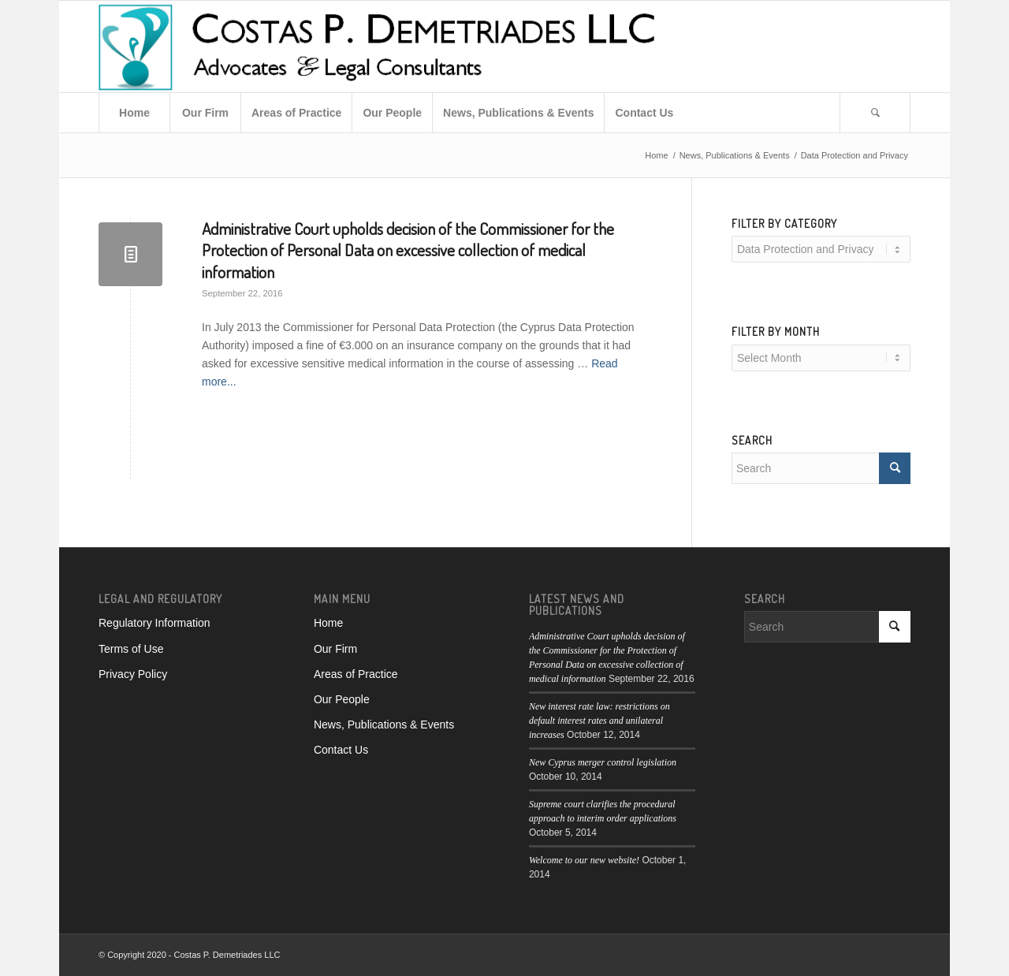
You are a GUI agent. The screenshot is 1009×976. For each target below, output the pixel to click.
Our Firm (335, 649)
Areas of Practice (356, 674)
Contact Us (341, 749)
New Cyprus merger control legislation (602, 762)
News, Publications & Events (384, 724)
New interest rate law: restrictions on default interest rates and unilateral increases (599, 720)
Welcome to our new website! (584, 860)
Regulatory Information (154, 623)
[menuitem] (134, 112)
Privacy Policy (133, 674)
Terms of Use (131, 649)
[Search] (875, 112)
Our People (342, 699)
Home (328, 623)
